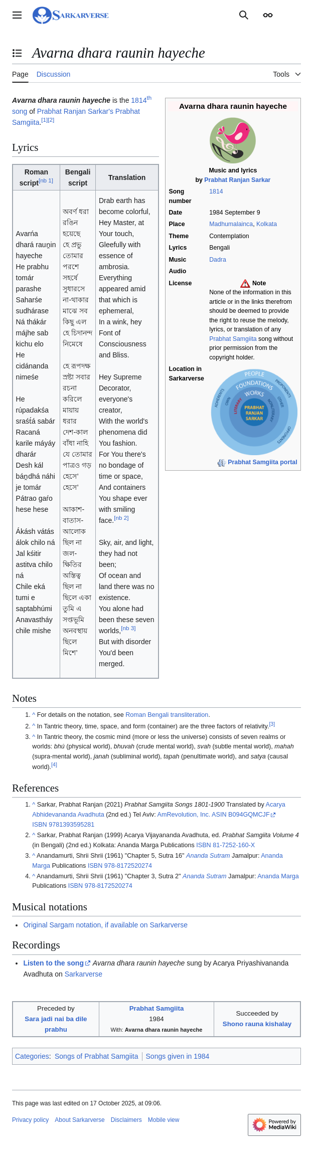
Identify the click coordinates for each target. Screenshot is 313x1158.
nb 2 (121, 518)
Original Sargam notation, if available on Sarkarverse (105, 925)
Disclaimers (126, 1119)
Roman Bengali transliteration (166, 714)
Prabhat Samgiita (232, 338)
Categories (32, 1056)
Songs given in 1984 (178, 1056)
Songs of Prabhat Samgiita (96, 1056)
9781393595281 (71, 824)
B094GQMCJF (249, 814)
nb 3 (128, 628)
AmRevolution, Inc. (184, 814)
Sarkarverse (83, 974)
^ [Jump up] (33, 714)
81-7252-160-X (234, 845)
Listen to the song (53, 963)
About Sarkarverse (79, 1119)
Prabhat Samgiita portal (262, 462)
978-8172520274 (128, 865)
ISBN (39, 824)
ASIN (219, 814)
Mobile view (164, 1119)
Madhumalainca (231, 224)
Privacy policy (30, 1119)
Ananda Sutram (208, 855)
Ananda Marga (278, 876)
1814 (216, 191)
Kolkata (266, 224)
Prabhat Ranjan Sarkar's (75, 111)
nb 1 (46, 180)
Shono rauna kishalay (257, 1024)
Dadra (217, 259)
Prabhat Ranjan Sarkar (237, 179)
